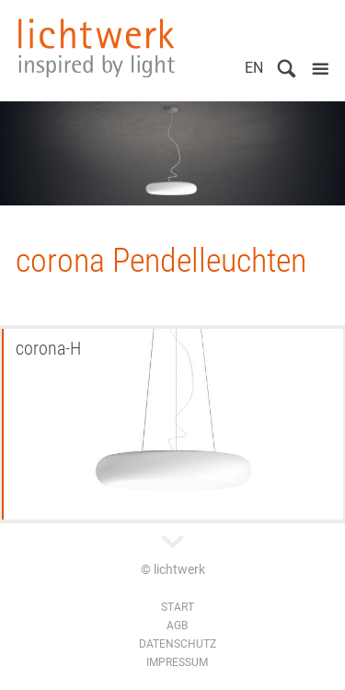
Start (177, 607)
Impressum (177, 662)
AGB (177, 625)
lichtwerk (96, 47)
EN (254, 67)
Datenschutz (177, 643)
